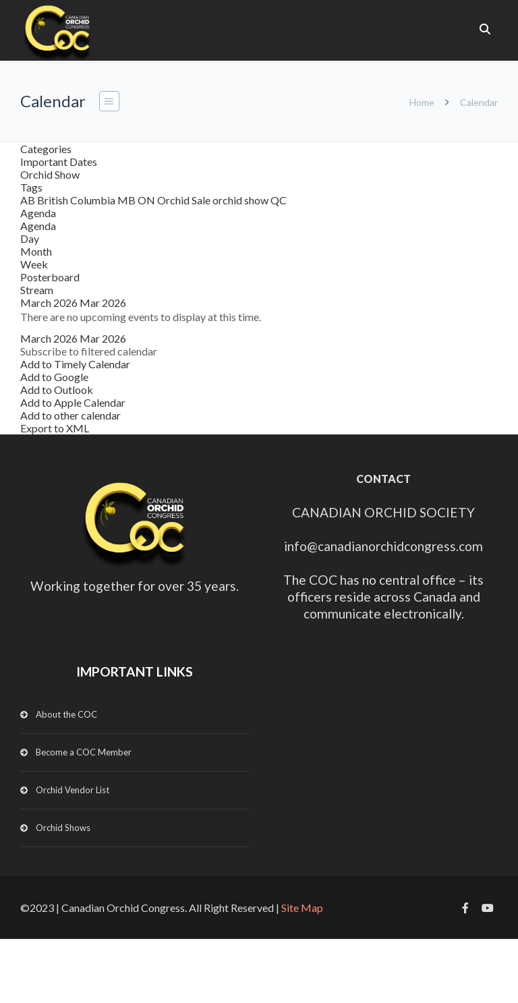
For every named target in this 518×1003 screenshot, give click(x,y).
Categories (45, 148)
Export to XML (54, 428)
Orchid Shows (63, 827)
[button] (88, 351)
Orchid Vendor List (72, 789)
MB (127, 200)
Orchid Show (50, 174)
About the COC (66, 714)
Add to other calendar (70, 415)
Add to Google (54, 376)
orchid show (241, 200)
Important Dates (58, 161)
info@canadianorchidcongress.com (383, 546)
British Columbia (77, 200)
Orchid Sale (184, 200)
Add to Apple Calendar (72, 402)
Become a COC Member (84, 752)
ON (147, 200)
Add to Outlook (56, 389)
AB (28, 200)
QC (278, 200)
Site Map (302, 907)
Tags (31, 187)
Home (421, 102)
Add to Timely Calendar (75, 363)
